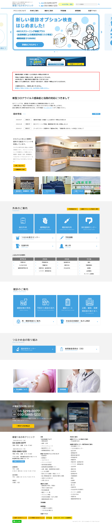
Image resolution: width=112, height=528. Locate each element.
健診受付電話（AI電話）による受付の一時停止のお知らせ (50, 119)
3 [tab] (57, 51)
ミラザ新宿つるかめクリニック (36, 518)
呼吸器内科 (45, 262)
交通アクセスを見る (19, 461)
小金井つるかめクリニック (20, 518)
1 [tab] (54, 51)
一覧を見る (96, 113)
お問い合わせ (45, 481)
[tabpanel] (56, 32)
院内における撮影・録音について (51, 474)
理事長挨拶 (45, 441)
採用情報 (78, 10)
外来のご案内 (34, 10)
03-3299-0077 (49, 3)
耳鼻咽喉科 (89, 265)
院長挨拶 (44, 456)
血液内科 (73, 467)
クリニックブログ (46, 462)
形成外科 (73, 471)
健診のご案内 (49, 10)
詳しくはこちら (20, 165)
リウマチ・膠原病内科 (45, 271)
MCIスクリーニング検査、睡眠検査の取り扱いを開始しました (51, 124)
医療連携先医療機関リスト (49, 467)
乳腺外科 (73, 487)
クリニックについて (19, 10)
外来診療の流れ (75, 441)
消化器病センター (76, 446)
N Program (49, 518)
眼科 (89, 262)
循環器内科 (74, 453)
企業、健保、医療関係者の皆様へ (51, 469)
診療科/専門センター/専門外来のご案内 (81, 444)
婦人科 (73, 485)
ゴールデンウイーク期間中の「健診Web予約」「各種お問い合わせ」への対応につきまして (58, 128)
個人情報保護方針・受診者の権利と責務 (53, 476)
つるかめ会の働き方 (47, 510)
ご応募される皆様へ (47, 508)
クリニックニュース (47, 446)
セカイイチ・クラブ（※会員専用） (63, 518)
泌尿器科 (88, 271)
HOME (42, 437)
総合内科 (73, 451)
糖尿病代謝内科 (75, 455)
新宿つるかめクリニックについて (50, 454)
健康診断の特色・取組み (48, 486)
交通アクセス (92, 10)
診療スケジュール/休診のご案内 (79, 439)
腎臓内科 (45, 265)
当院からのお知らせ (47, 478)
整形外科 (66, 265)
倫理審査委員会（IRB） (48, 451)
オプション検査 (46, 495)
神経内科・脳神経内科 (45, 268)
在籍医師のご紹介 (21, 169)
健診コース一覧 (46, 492)
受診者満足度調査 (46, 465)
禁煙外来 (23, 262)
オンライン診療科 (89, 274)
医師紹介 (44, 458)
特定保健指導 (45, 490)
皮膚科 (89, 268)
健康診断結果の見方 (47, 499)
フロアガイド (45, 460)
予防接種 (63, 10)
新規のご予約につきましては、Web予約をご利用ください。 (32, 88)
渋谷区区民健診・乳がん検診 (50, 497)
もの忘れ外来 (23, 265)
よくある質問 (45, 471)
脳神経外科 (67, 262)
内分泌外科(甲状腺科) (77, 490)
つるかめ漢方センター (77, 449)
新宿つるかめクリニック (23, 438)
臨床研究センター (46, 448)
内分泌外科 (67, 268)
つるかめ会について (46, 439)
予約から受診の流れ (47, 488)
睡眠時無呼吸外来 (23, 268)
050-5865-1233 (49, 6)
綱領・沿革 (45, 443)
